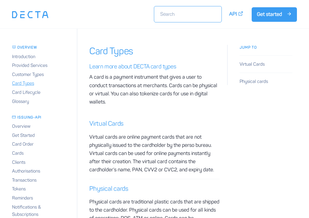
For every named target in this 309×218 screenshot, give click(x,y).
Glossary (20, 101)
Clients (18, 162)
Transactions (24, 180)
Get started (274, 14)
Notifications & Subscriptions (26, 210)
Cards (18, 153)
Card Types (23, 83)
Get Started (23, 135)
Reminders (22, 198)
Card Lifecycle (26, 92)
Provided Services (29, 65)
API (236, 14)
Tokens (19, 189)
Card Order (22, 144)
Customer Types (28, 74)
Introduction (23, 56)
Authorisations (26, 171)
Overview (21, 126)
